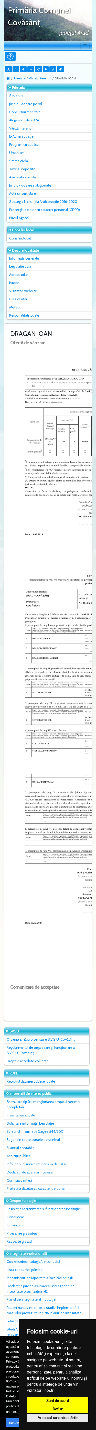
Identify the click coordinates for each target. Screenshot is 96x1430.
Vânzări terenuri (40, 78)
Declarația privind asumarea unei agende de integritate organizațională (40, 1289)
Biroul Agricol (19, 218)
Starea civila (18, 161)
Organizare (15, 1225)
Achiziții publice (19, 1156)
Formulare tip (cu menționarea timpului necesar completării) (43, 1104)
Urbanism (17, 152)
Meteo (14, 307)
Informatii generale (24, 258)
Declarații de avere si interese (30, 1172)
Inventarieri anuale (21, 1115)
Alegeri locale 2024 (24, 120)
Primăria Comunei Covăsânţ (39, 16)
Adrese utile (18, 274)
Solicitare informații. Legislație (30, 1123)
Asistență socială (22, 177)
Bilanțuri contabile (21, 1147)
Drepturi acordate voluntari (27, 1061)
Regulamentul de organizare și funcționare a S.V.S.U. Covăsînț (41, 1050)
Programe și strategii (22, 1233)
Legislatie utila (20, 266)
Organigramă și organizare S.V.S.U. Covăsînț (41, 1039)
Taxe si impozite (22, 169)
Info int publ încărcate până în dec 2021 (37, 1164)
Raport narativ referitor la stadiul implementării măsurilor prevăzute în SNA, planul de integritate (44, 1310)
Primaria (19, 78)
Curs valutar (18, 299)
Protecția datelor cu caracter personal (36, 1188)
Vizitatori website (23, 291)
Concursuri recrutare (24, 112)
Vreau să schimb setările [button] (58, 1418)
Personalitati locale (24, 315)
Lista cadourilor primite (24, 1269)
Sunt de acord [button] (19, 1422)
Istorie (14, 282)
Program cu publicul (24, 144)
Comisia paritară (19, 1180)
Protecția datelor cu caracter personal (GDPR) (44, 209)
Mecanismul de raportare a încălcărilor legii (40, 1278)
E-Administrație (21, 136)
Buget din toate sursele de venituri (33, 1139)
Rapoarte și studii (20, 1241)
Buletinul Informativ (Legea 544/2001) (36, 1131)
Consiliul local (20, 238)
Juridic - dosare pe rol (25, 104)
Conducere (15, 1217)
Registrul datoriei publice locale (31, 1081)
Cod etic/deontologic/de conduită (33, 1261)
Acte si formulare (22, 193)
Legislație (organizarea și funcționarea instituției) (44, 1209)
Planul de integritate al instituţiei (31, 1299)
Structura (16, 95)
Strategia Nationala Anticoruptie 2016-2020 (43, 201)
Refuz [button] (58, 1409)
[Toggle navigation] (85, 46)
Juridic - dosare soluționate (30, 185)
